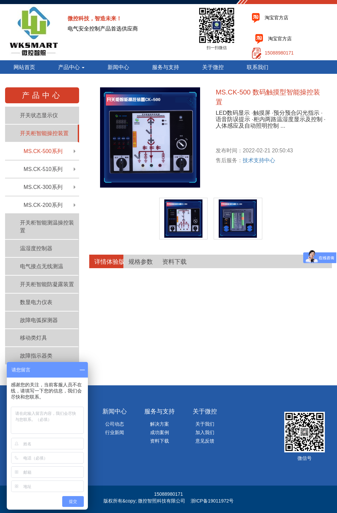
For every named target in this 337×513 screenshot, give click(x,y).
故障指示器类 (36, 356)
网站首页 (24, 67)
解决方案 (159, 424)
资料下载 (159, 441)
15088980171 (279, 53)
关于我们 (204, 424)
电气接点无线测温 (41, 266)
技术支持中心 (259, 160)
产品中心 (71, 67)
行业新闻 (114, 432)
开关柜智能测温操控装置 (47, 226)
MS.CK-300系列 (43, 187)
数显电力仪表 (36, 302)
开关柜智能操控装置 (44, 133)
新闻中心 (118, 67)
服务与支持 (165, 67)
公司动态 (114, 424)
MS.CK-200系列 (43, 205)
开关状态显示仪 (39, 115)
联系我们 (257, 67)
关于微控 (213, 67)
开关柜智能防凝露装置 (47, 284)
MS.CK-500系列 (43, 151)
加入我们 (204, 432)
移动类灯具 (33, 338)
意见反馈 (204, 441)
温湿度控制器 (36, 248)
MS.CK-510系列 (43, 169)
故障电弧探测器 (39, 320)
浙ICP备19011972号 (212, 501)
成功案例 (159, 432)
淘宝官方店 (276, 17)
